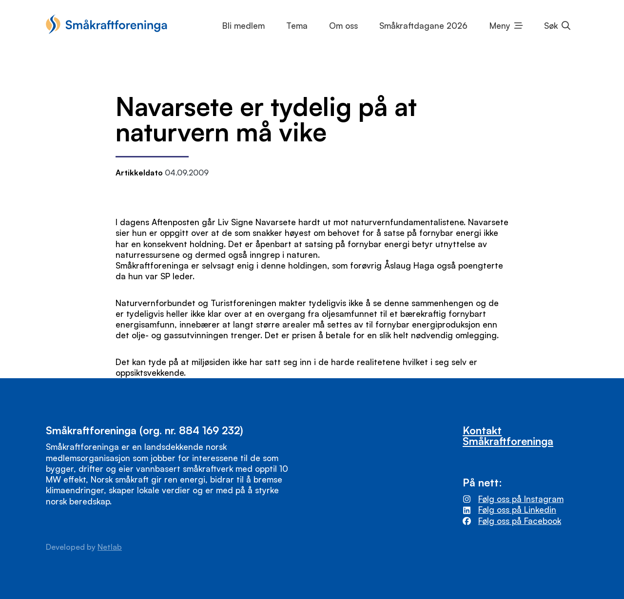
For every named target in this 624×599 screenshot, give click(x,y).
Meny (499, 25)
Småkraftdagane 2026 (423, 25)
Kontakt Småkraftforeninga (508, 435)
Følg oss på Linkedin (517, 509)
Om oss (343, 25)
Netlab (110, 547)
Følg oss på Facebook (519, 521)
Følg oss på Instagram (521, 499)
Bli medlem (243, 25)
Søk (551, 25)
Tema (297, 25)
